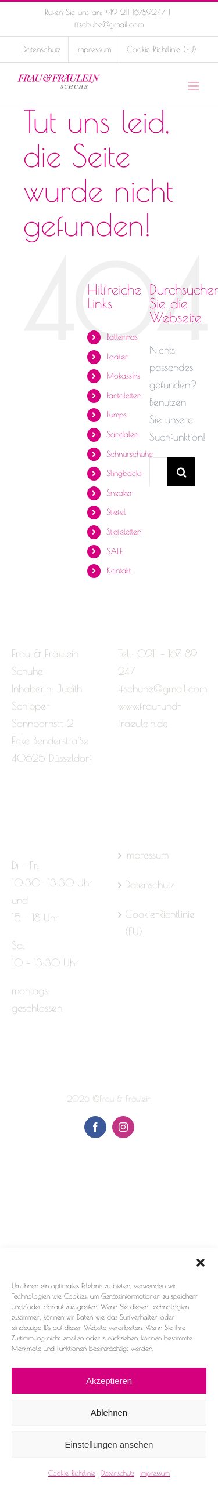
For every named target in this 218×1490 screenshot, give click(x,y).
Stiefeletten (123, 531)
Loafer (117, 356)
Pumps (116, 414)
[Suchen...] (158, 471)
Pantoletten (123, 395)
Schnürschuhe (129, 454)
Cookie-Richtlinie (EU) (160, 922)
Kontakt (118, 570)
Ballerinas (122, 336)
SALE (114, 551)
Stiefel (116, 512)
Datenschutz (117, 1473)
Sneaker (119, 492)
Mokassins (123, 375)
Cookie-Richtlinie (71, 1473)
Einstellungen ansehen (109, 1444)
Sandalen (122, 434)
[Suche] (181, 471)
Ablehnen (109, 1413)
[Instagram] (37, 804)
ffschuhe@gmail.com (109, 24)
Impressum (155, 1473)
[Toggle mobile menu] (194, 86)
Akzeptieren (109, 1381)
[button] (200, 1263)
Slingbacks (124, 473)
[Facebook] (17, 804)
